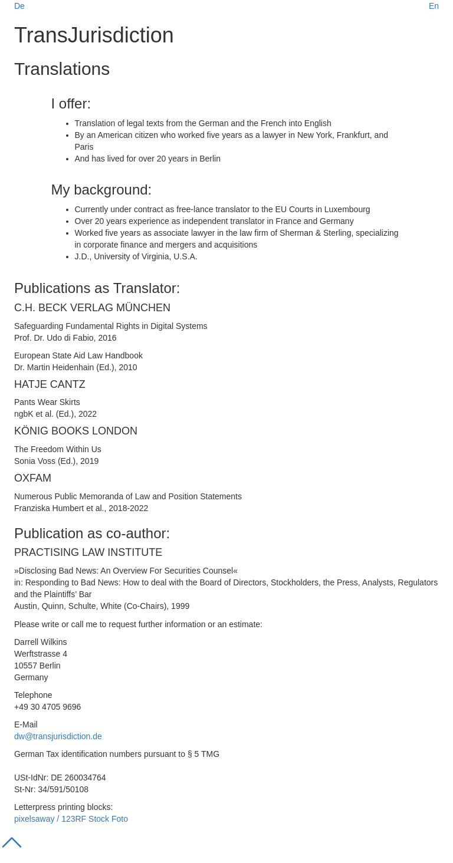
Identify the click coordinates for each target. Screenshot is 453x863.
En (434, 6)
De (19, 6)
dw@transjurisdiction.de (58, 736)
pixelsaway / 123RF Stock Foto (71, 819)
